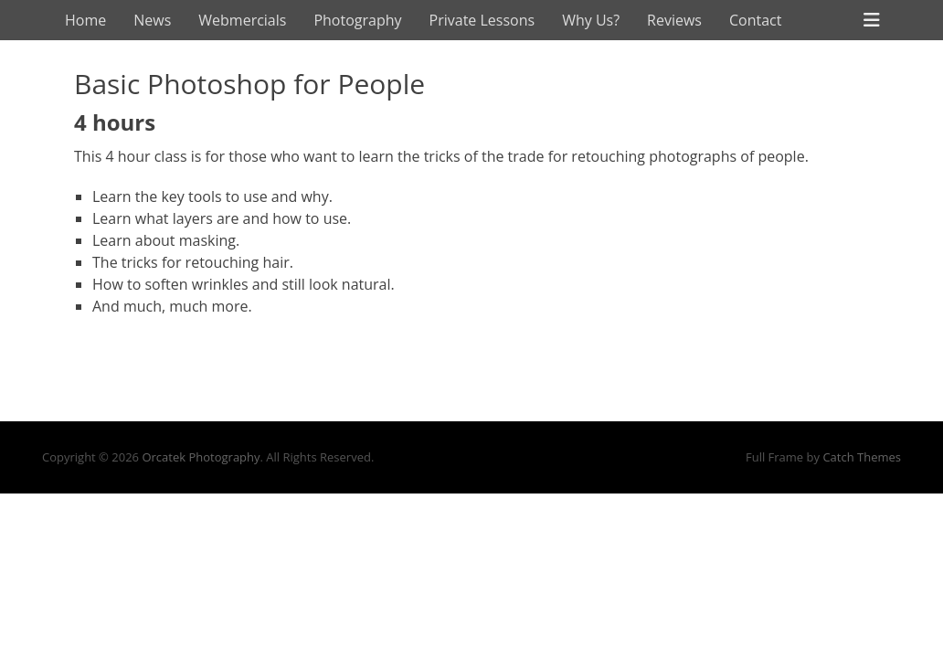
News (152, 20)
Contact (755, 20)
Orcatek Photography (201, 457)
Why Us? (591, 20)
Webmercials (242, 20)
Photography (357, 20)
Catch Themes (861, 457)
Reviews (674, 20)
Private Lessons (482, 20)
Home (85, 20)
